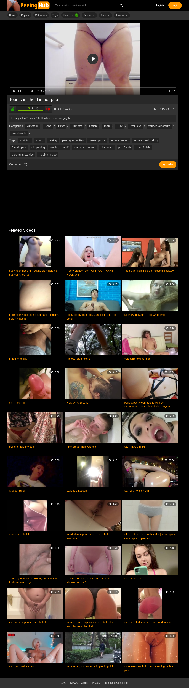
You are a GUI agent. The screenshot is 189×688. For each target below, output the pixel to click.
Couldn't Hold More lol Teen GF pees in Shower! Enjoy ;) (90, 580)
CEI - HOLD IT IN (134, 446)
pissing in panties (23, 154)
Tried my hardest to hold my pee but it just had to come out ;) (34, 580)
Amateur (32, 126)
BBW (61, 126)
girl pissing (38, 147)
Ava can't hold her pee (137, 358)
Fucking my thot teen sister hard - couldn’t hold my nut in (34, 316)
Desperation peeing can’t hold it (28, 622)
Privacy (96, 682)
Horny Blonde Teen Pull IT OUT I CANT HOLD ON (90, 272)
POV (120, 126)
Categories (41, 15)
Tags (55, 15)
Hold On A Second (78, 402)
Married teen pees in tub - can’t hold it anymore (89, 536)
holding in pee (48, 154)
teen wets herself (84, 147)
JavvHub (105, 15)
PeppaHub (89, 15)
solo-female (19, 133)
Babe (48, 126)
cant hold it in (17, 402)
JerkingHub (122, 15)
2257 (63, 682)
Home (12, 15)
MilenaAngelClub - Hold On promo (144, 314)
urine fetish (143, 147)
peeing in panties (73, 140)
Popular (25, 15)
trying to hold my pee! (22, 446)
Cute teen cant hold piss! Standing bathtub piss (149, 668)
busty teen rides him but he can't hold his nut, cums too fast (33, 272)
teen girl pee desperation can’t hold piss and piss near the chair (90, 624)
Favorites (70, 15)
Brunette (76, 126)
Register (160, 5)
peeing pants (97, 140)
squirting (24, 140)
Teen (107, 126)
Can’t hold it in (132, 578)
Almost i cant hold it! (78, 358)
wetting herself (59, 147)
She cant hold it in (19, 534)
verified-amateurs (159, 126)
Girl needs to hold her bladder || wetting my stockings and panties (149, 536)
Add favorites (63, 109)
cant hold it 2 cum (77, 490)
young (39, 140)
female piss (19, 147)
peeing (52, 140)
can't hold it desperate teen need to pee (147, 622)
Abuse (84, 682)
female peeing (119, 140)
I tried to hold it (18, 358)
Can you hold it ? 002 (21, 666)
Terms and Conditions (116, 682)
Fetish (93, 126)
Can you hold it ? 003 (136, 490)
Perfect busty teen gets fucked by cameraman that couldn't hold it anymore (148, 404)
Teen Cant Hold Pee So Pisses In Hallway (149, 270)
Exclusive (135, 126)
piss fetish (106, 147)
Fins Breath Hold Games (81, 446)
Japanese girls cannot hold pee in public (90, 666)
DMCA (74, 682)
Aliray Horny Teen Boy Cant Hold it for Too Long (91, 316)
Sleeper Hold (17, 490)
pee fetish (124, 147)
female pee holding (146, 140)
